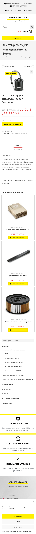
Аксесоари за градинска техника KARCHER (15, 375)
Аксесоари (5, 346)
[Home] (3, 57)
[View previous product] (3, 66)
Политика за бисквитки (9, 531)
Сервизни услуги (8, 404)
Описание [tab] (18, 145)
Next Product (27, 66)
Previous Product (9, 66)
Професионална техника (10, 399)
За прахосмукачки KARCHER (18, 133)
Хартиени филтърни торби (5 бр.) (18, 230)
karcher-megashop (18, 18)
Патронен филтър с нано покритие (18, 322)
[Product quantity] (7, 120)
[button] (33, 501)
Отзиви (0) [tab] (18, 149)
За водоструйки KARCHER (12, 358)
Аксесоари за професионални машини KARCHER (17, 379)
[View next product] (32, 66)
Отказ (18, 522)
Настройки (18, 527)
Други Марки (6, 389)
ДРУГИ (7, 354)
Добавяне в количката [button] (18, 238)
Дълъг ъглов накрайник (18, 276)
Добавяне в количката (12, 124)
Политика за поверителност (25, 531)
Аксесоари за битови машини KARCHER (14, 350)
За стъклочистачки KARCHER (13, 371)
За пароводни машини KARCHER (14, 362)
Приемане (18, 516)
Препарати (5, 394)
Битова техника (7, 384)
